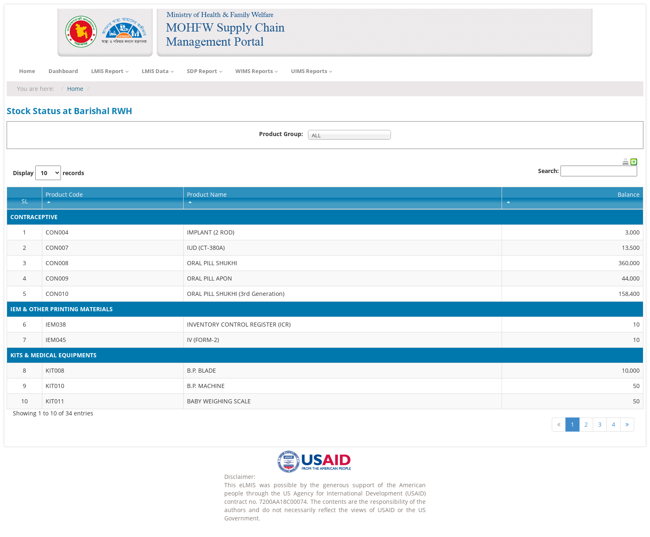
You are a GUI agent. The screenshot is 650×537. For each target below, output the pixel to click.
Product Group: (282, 134)
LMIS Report (110, 71)
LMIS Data (158, 71)
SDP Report (204, 71)
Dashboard (63, 71)
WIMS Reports (256, 71)
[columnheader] (113, 198)
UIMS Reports (311, 71)
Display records (48, 173)
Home (27, 71)
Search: (587, 171)
